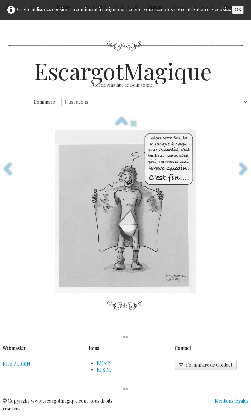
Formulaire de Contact (205, 365)
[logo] (125, 77)
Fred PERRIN (16, 364)
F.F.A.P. (104, 363)
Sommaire (44, 102)
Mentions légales (231, 401)
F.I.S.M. (104, 370)
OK (238, 10)
